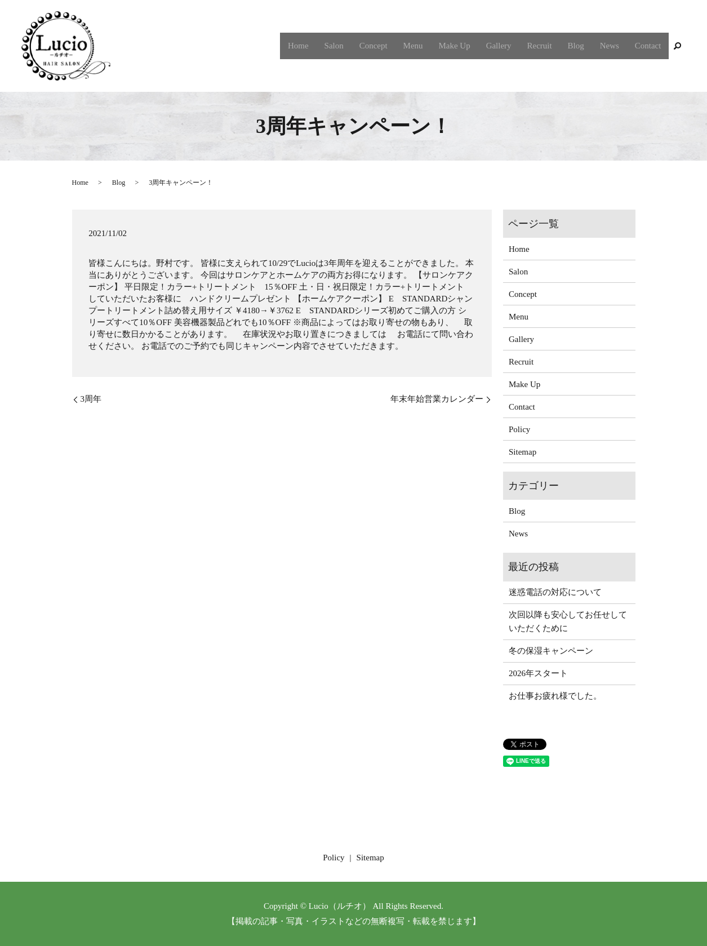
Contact (649, 45)
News (612, 45)
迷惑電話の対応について (555, 592)
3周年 (91, 398)
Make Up (466, 45)
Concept (390, 45)
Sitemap (522, 451)
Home (319, 45)
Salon (352, 45)
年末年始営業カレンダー (436, 398)
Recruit (547, 45)
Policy (519, 429)
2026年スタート (538, 673)
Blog (581, 45)
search (677, 46)
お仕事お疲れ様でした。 (555, 695)
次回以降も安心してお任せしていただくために (568, 621)
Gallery (508, 45)
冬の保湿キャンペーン (551, 650)
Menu (427, 45)
